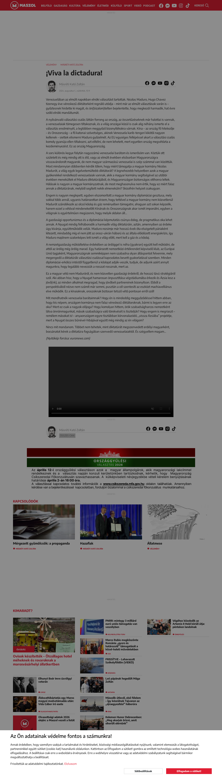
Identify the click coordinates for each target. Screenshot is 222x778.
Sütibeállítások (143, 771)
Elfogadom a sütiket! (189, 771)
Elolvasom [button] (70, 763)
